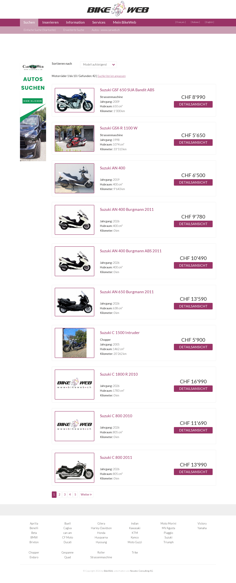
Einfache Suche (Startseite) (40, 30)
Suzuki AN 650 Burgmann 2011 (127, 291)
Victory (202, 523)
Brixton (34, 542)
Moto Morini (168, 523)
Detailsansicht (193, 104)
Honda (101, 533)
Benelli (34, 528)
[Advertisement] (33, 235)
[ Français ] (180, 22)
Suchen (29, 22)
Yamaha (202, 528)
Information (75, 22)
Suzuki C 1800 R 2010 (119, 374)
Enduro (34, 557)
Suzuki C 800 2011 (116, 457)
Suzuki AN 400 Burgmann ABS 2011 (131, 250)
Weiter (86, 494)
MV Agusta (168, 528)
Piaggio (168, 533)
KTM (135, 533)
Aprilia (34, 523)
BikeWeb (108, 570)
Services (98, 22)
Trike (135, 552)
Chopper (34, 552)
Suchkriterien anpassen (112, 76)
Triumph (168, 542)
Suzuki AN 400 (112, 168)
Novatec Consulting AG (141, 570)
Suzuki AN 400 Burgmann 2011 (127, 209)
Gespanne (67, 552)
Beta (34, 533)
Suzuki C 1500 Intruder (120, 332)
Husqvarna (101, 537)
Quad (67, 557)
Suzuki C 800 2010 (116, 415)
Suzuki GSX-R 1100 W (118, 128)
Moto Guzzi (135, 542)
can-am (67, 533)
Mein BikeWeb (124, 22)
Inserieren (50, 22)
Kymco (135, 537)
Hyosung (101, 542)
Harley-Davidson (101, 528)
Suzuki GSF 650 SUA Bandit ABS (127, 89)
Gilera (101, 523)
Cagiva (67, 528)
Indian (134, 523)
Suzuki (168, 537)
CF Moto (67, 537)
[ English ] (209, 22)
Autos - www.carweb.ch (106, 30)
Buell (67, 523)
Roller (101, 552)
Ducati (68, 542)
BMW (34, 537)
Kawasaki (134, 528)
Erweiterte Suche (73, 30)
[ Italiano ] (195, 22)
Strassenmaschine (101, 557)
